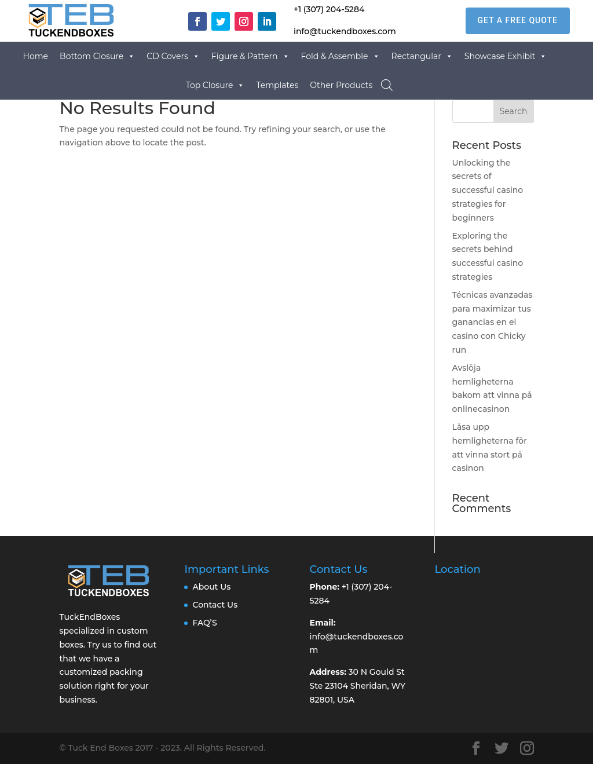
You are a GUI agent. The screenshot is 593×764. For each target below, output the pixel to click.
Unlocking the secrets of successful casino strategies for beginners (488, 190)
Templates (277, 85)
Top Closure (215, 85)
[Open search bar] (387, 84)
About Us (211, 587)
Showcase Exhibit (505, 56)
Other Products (341, 85)
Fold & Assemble (340, 56)
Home (35, 56)
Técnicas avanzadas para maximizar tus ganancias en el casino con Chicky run (492, 322)
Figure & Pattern (250, 56)
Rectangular (422, 56)
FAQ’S (204, 622)
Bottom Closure (97, 56)
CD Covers (173, 56)
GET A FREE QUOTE (518, 20)
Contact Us (214, 604)
